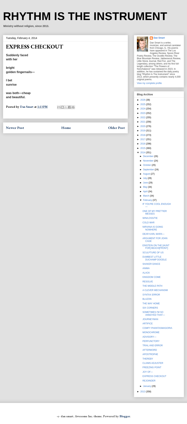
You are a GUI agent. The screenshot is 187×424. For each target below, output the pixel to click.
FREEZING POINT (151, 367)
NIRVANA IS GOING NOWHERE (152, 228)
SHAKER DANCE (151, 264)
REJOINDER (148, 380)
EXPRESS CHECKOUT (154, 376)
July (145, 178)
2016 (143, 143)
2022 (143, 117)
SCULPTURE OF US (153, 252)
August (147, 174)
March (146, 195)
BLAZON (146, 299)
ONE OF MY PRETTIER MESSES (154, 212)
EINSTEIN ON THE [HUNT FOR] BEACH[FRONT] (155, 246)
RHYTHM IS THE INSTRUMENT (85, 16)
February (148, 200)
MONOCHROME (151, 332)
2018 (143, 135)
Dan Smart (159, 38)
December (148, 156)
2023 (143, 113)
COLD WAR (148, 222)
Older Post (116, 127)
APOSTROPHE (150, 354)
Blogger (124, 416)
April (145, 191)
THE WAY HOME (151, 303)
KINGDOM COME (151, 277)
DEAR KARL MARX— (153, 234)
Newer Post (15, 127)
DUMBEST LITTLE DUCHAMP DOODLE (154, 258)
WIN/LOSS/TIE (150, 218)
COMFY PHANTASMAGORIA (157, 328)
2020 (143, 126)
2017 (143, 139)
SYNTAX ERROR (151, 294)
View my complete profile (149, 83)
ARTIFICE (147, 323)
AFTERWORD (149, 350)
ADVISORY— (149, 337)
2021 (143, 121)
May (145, 187)
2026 (143, 100)
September (149, 169)
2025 (143, 104)
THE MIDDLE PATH (152, 286)
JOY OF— (147, 372)
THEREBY (147, 358)
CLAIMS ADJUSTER (152, 363)
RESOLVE (147, 281)
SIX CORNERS (150, 308)
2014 (143, 152)
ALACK (146, 272)
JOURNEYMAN (150, 319)
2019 (143, 130)
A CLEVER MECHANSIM (155, 290)
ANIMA (146, 268)
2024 (143, 108)
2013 (143, 391)
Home (66, 127)
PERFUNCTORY (151, 341)
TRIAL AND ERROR (152, 345)
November (148, 160)
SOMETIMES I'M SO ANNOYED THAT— (153, 313)
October (147, 165)
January (147, 386)
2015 (143, 148)
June (145, 182)
